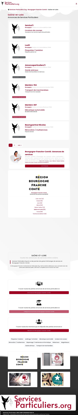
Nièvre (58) (40, 205)
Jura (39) (39, 203)
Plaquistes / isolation (34, 50)
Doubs (47, 161)
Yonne (35, 162)
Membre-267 (31, 105)
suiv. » (20, 145)
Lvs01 (27, 45)
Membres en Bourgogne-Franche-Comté (39, 330)
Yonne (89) (40, 211)
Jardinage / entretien (31, 339)
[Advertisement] (38, 234)
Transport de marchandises (36, 90)
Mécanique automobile (35, 110)
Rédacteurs (56, 342)
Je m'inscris (44, 166)
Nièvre (54, 161)
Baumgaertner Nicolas (35, 125)
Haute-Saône (60, 161)
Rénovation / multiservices (36, 130)
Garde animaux (31, 70)
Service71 (29, 25)
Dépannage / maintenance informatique (38, 342)
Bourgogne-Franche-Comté (37, 9)
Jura (50, 161)
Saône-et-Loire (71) (39, 209)
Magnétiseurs (65, 342)
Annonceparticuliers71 (35, 65)
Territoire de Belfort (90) (39, 213)
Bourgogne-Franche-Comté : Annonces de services (44, 153)
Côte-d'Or (42, 161)
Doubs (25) (40, 201)
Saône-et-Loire (29, 162)
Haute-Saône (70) (40, 207)
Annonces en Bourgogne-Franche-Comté (39, 292)
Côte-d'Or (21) (40, 198)
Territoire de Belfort (43, 162)
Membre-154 (31, 85)
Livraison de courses (33, 30)
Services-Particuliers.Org (17, 9)
